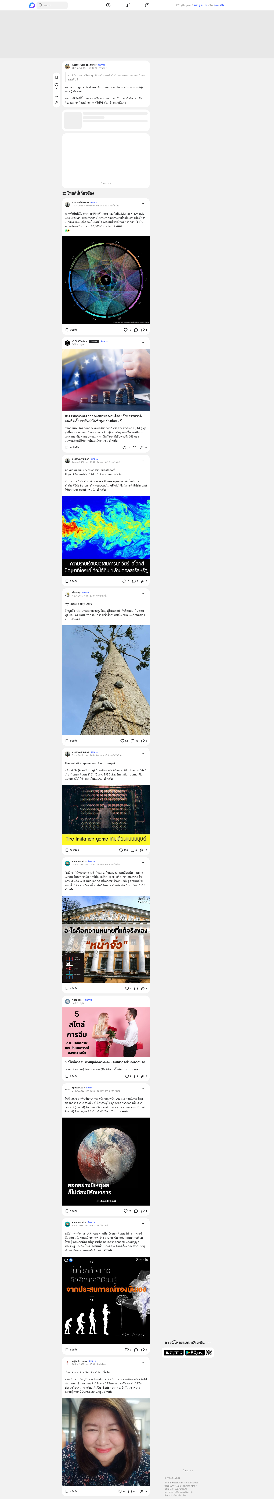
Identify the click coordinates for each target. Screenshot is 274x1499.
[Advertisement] (137, 35)
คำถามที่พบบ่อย (191, 1482)
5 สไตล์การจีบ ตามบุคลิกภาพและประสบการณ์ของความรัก (105, 1062)
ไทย (184, 1495)
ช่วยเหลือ (177, 1482)
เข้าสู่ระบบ (200, 5)
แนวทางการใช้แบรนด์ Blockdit (178, 1492)
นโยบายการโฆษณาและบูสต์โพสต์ (179, 1485)
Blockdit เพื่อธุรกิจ (172, 1495)
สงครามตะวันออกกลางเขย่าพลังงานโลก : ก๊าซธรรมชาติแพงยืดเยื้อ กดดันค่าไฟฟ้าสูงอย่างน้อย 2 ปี (103, 418)
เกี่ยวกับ (167, 1482)
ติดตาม (101, 65)
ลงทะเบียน (220, 5)
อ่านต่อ (118, 227)
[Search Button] (40, 5)
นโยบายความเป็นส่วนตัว (175, 1488)
